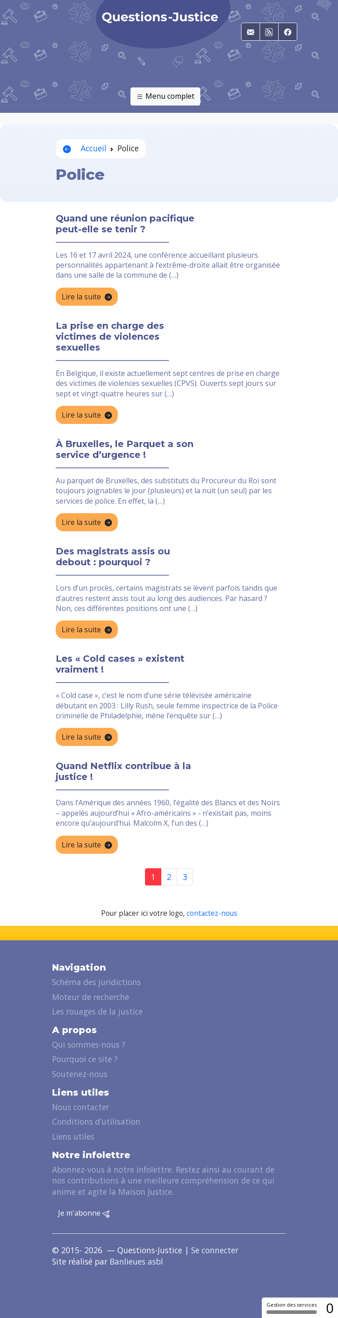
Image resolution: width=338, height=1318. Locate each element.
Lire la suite (87, 297)
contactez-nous (212, 913)
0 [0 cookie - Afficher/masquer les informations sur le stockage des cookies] (329, 1308)
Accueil (84, 148)
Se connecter (214, 1250)
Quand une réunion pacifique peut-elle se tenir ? (125, 224)
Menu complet (165, 96)
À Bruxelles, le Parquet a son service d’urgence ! (124, 449)
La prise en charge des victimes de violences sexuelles (110, 336)
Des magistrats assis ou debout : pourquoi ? (113, 557)
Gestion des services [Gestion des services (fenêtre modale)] (291, 1307)
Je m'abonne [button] (84, 1213)
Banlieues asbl (136, 1261)
